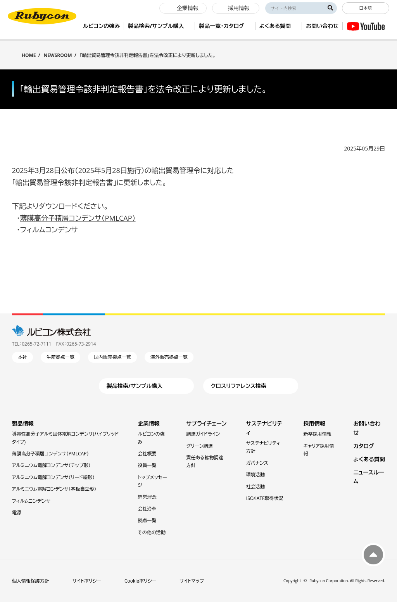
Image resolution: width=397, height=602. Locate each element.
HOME (29, 55)
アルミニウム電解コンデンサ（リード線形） (53, 477)
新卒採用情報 (317, 434)
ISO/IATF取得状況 (264, 498)
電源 (16, 512)
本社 (22, 357)
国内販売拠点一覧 (112, 357)
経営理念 (147, 497)
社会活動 (255, 486)
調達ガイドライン (203, 434)
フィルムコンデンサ (49, 229)
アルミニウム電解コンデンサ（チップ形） (51, 465)
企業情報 (149, 423)
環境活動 (255, 474)
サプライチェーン (206, 423)
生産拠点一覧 (60, 357)
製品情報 (23, 423)
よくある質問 (369, 459)
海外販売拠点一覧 (169, 357)
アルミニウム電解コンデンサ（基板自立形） (54, 489)
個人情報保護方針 (30, 581)
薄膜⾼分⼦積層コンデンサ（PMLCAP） (50, 453)
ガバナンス (257, 463)
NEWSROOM (58, 55)
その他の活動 (152, 532)
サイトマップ (192, 581)
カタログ (363, 446)
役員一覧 (147, 465)
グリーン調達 (199, 446)
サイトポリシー (86, 581)
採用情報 (314, 423)
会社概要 (147, 453)
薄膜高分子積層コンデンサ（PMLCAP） (78, 218)
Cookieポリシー (140, 581)
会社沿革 (147, 508)
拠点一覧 (147, 520)
